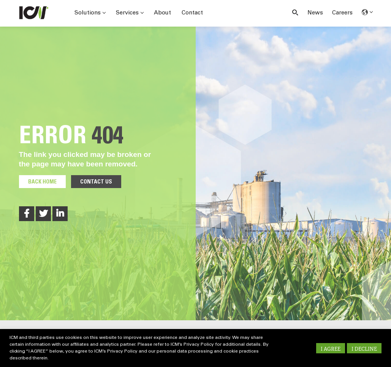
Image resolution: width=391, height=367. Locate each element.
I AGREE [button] (330, 349)
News (315, 13)
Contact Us (96, 182)
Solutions (89, 13)
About (162, 13)
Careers (342, 13)
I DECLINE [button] (364, 349)
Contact (192, 13)
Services (129, 13)
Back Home (42, 182)
